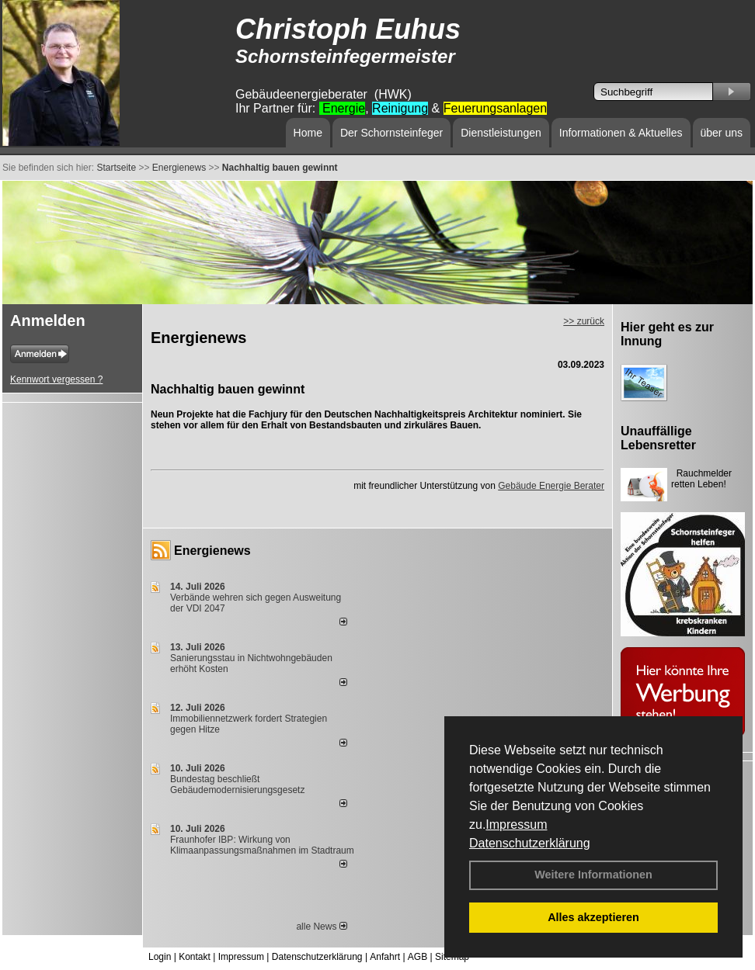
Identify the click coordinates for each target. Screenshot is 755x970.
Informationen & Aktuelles (621, 132)
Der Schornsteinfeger (391, 132)
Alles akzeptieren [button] (593, 917)
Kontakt (194, 956)
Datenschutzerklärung (529, 843)
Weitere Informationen (593, 874)
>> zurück (583, 321)
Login (159, 956)
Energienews (212, 550)
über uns (722, 132)
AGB (417, 956)
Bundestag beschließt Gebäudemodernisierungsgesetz (237, 784)
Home (308, 132)
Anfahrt (385, 956)
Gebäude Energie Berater (551, 485)
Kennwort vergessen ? (56, 379)
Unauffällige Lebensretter (658, 438)
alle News (321, 926)
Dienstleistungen (501, 132)
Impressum (516, 824)
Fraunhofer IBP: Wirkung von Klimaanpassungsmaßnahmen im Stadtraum (262, 845)
